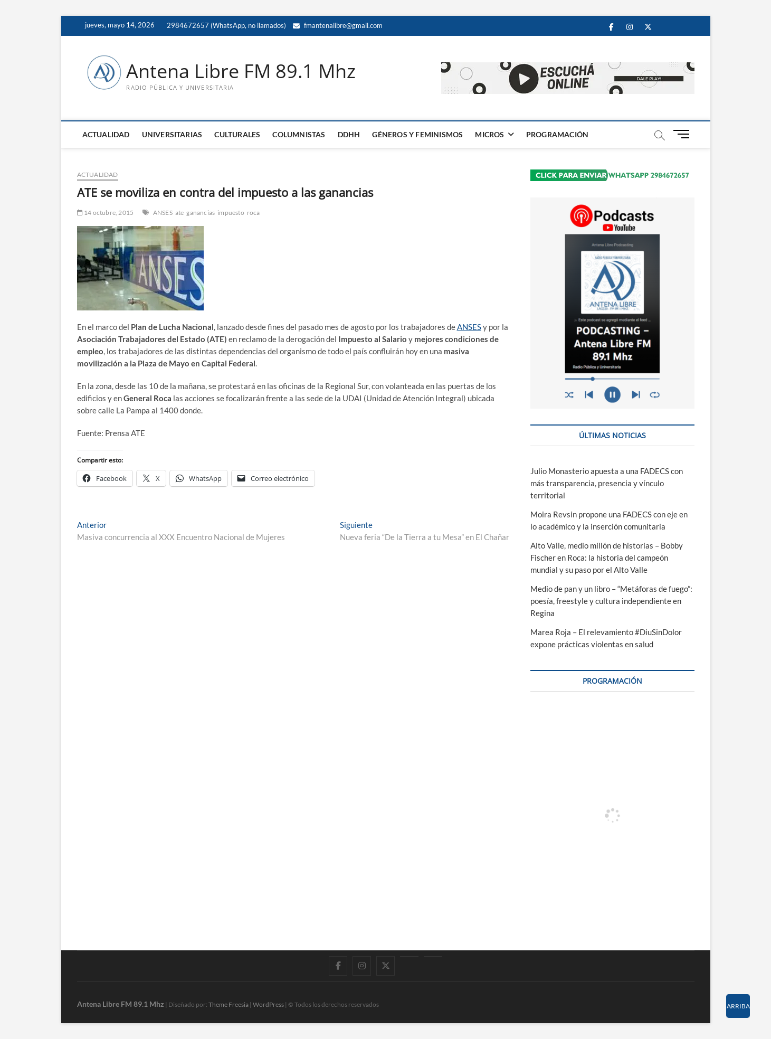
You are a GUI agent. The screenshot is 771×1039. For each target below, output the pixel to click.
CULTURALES (237, 134)
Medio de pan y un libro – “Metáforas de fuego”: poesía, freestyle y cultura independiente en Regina (611, 601)
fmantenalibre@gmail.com (338, 25)
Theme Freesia (228, 1004)
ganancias (200, 212)
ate (179, 212)
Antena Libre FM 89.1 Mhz (241, 71)
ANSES (163, 212)
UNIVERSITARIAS (172, 134)
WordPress (268, 1004)
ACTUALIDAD (106, 134)
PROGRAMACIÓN (557, 134)
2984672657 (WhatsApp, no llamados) (225, 25)
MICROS (489, 134)
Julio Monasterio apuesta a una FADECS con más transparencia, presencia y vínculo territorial (606, 483)
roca (253, 212)
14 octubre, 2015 (105, 212)
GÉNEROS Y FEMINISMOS (417, 134)
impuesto (230, 212)
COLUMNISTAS (298, 134)
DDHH (349, 134)
